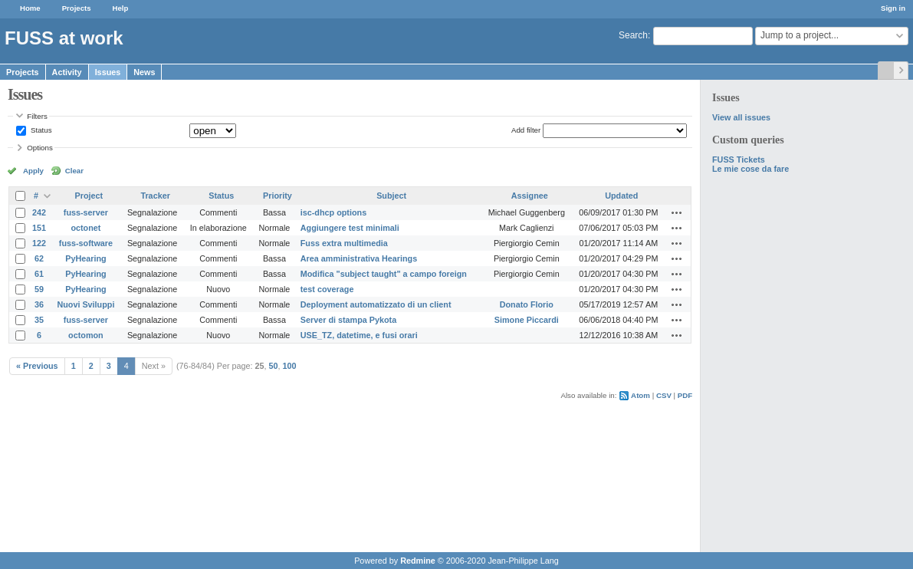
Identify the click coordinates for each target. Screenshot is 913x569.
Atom (640, 395)
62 (39, 258)
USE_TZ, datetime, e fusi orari (359, 335)
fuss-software (86, 243)
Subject (391, 195)
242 (39, 212)
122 (39, 243)
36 (39, 304)
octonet (85, 227)
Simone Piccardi (526, 319)
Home (30, 8)
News (144, 72)
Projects (76, 8)
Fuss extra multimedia (344, 243)
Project (89, 195)
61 (39, 273)
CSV (664, 395)
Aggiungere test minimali (350, 227)
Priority (277, 195)
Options (40, 147)
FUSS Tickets (738, 159)
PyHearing (85, 258)
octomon (85, 335)
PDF (685, 395)
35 (39, 319)
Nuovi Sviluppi (85, 304)
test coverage (327, 289)
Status (39, 130)
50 (273, 365)
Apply (33, 170)
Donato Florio (526, 304)
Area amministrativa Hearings (359, 258)
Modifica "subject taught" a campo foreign (384, 273)
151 (39, 227)
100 (290, 365)
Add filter (525, 130)
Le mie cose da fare (750, 168)
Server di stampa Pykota (348, 319)
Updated (621, 195)
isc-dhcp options (333, 212)
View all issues (741, 117)
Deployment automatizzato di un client (376, 304)
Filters (37, 116)
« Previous (37, 365)
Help (121, 8)
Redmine (417, 560)
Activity (67, 72)
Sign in (893, 8)
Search (633, 35)
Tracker (154, 195)
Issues (108, 72)
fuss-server (86, 212)
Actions (677, 212)
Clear (74, 170)
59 (39, 289)
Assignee (529, 195)
